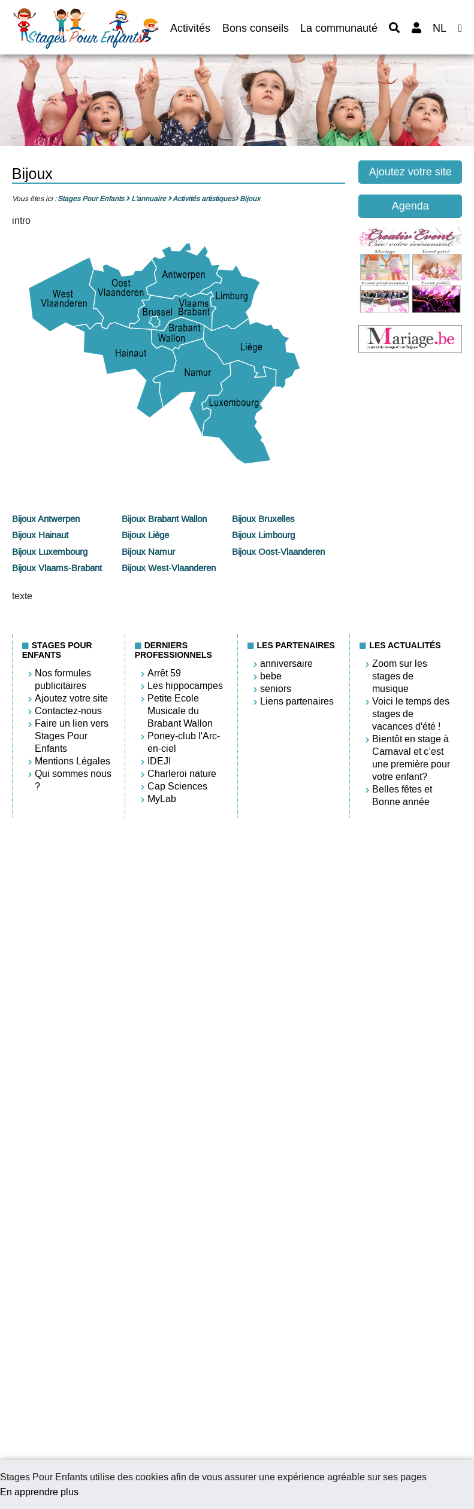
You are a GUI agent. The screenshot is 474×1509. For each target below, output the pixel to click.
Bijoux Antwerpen (46, 519)
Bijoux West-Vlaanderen (169, 568)
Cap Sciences (177, 786)
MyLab (161, 799)
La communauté (339, 28)
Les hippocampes (185, 685)
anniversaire (286, 663)
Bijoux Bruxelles (263, 519)
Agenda (410, 206)
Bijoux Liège (145, 535)
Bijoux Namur (148, 552)
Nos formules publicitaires (63, 679)
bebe (271, 676)
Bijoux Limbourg (263, 535)
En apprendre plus (39, 1492)
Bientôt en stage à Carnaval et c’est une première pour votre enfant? (411, 758)
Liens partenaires (297, 701)
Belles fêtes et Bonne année (402, 795)
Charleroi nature (181, 773)
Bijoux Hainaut (40, 535)
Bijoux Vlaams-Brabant (57, 568)
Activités (190, 28)
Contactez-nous (68, 711)
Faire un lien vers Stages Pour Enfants (71, 736)
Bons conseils (255, 28)
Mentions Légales (72, 761)
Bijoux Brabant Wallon (164, 519)
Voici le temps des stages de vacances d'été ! (410, 714)
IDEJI (159, 761)
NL (439, 28)
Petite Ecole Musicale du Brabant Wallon (180, 711)
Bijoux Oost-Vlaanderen (278, 552)
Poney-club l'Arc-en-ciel (183, 742)
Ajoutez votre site (410, 172)
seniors (275, 688)
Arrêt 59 (164, 673)
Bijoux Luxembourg (49, 552)
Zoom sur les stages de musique (399, 676)
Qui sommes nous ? (73, 780)
